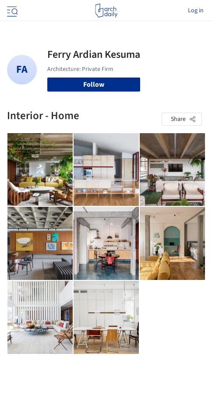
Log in (196, 10)
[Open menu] (11, 10)
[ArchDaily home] (106, 11)
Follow (93, 84)
